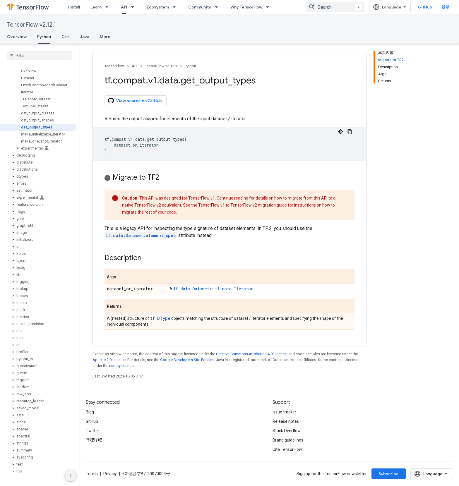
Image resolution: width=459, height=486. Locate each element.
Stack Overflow (287, 430)
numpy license (121, 365)
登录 (445, 7)
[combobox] (335, 7)
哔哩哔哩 (94, 440)
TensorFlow (114, 66)
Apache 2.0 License (109, 360)
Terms (92, 473)
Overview (17, 36)
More (105, 36)
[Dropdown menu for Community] (218, 7)
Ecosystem (158, 7)
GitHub (425, 7)
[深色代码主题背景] (340, 131)
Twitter (92, 430)
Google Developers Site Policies (187, 360)
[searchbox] (39, 55)
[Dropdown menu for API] (134, 7)
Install (74, 7)
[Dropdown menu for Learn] (109, 7)
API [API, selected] (124, 7)
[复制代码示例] (349, 131)
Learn (96, 7)
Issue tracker (284, 412)
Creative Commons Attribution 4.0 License (251, 354)
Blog (90, 412)
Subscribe (388, 473)
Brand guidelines (288, 440)
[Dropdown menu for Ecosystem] (176, 7)
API (134, 66)
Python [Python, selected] (44, 36)
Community (199, 7)
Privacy (110, 473)
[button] (38, 148)
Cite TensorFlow (287, 449)
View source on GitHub (135, 101)
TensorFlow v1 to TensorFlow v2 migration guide (242, 205)
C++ (65, 36)
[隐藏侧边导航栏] (70, 475)
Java (84, 36)
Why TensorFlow (246, 7)
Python (190, 66)
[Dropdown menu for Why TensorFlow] (269, 7)
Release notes (286, 421)
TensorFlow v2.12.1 (31, 24)
